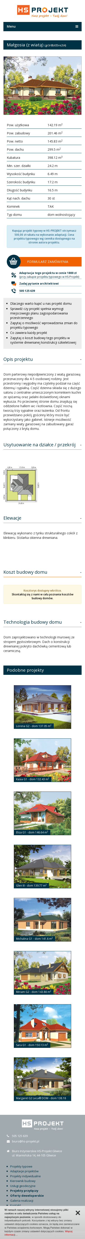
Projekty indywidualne (25, 1176)
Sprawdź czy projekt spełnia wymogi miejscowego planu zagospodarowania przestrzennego (39, 313)
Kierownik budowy (23, 1181)
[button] (7, 85)
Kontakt (15, 1205)
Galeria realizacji (21, 1201)
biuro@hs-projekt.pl (25, 1141)
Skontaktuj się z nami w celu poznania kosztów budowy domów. (42, 596)
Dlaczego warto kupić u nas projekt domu (41, 303)
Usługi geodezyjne (23, 1186)
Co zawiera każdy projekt (28, 333)
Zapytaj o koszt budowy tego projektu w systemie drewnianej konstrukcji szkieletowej (43, 340)
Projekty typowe (21, 1166)
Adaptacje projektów (24, 1171)
